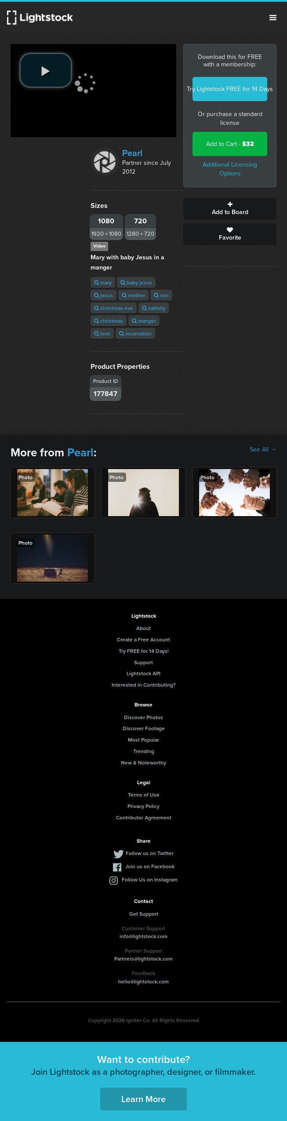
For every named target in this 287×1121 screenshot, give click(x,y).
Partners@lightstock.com (143, 958)
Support (143, 662)
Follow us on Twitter (150, 853)
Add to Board (230, 208)
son (161, 295)
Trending (143, 751)
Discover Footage (144, 728)
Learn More (143, 1098)
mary (103, 282)
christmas (108, 320)
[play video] (45, 70)
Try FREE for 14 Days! (144, 651)
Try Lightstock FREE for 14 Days (230, 89)
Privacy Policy (143, 806)
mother (133, 295)
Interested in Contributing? (144, 684)
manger (144, 320)
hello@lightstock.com (143, 981)
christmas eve (113, 308)
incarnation (135, 333)
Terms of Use (144, 794)
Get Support (143, 913)
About (143, 628)
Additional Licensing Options (230, 169)
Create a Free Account (143, 639)
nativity (153, 308)
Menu (273, 18)
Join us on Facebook (149, 866)
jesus (103, 295)
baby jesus (136, 282)
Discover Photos (143, 717)
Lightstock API (143, 673)
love (102, 333)
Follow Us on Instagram (150, 879)
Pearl (132, 153)
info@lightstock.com (143, 936)
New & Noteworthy (143, 762)
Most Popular (143, 739)
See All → (263, 449)
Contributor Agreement (143, 817)
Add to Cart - (230, 144)
